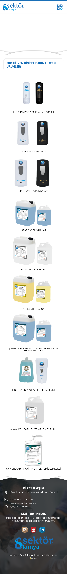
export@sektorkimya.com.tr (23, 503)
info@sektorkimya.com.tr (22, 499)
